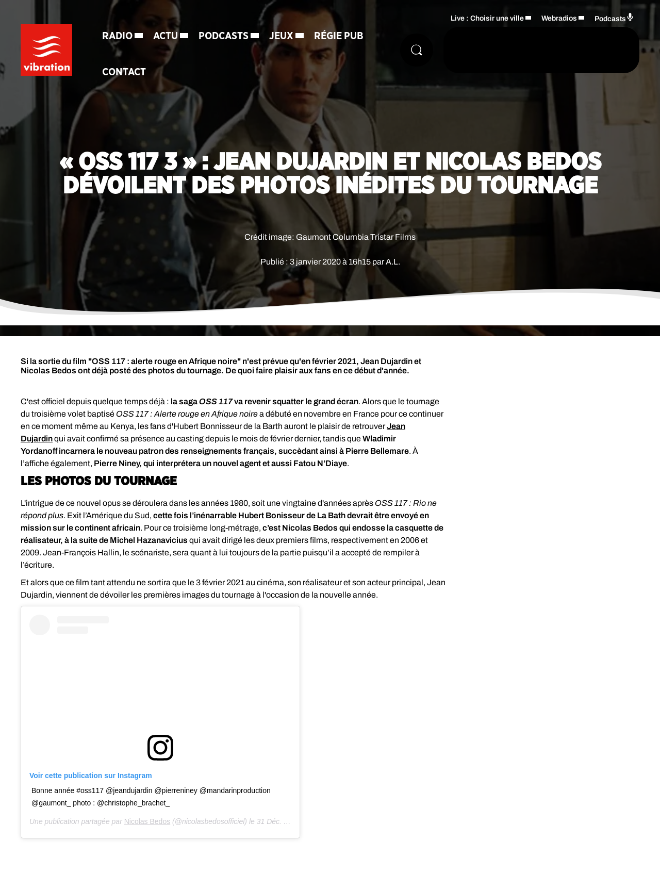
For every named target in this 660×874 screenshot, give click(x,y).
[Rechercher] (416, 50)
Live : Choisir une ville (487, 18)
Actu (165, 36)
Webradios (559, 18)
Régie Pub (339, 36)
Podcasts (224, 36)
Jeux (281, 36)
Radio (117, 36)
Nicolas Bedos (147, 821)
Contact (124, 72)
